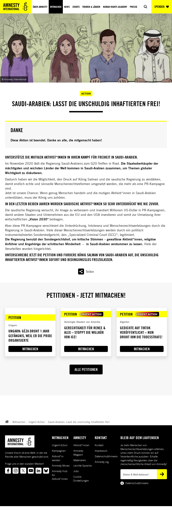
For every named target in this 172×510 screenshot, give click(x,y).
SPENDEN (161, 7)
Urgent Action (37, 422)
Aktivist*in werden (57, 458)
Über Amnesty (40, 6)
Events (76, 6)
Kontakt (99, 445)
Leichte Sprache (82, 465)
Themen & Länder (91, 6)
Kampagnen (59, 450)
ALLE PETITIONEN (86, 369)
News (67, 6)
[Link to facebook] (8, 471)
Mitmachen (55, 6)
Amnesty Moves (61, 465)
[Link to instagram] (15, 471)
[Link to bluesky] (46, 471)
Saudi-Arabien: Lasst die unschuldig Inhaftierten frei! (79, 422)
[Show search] (145, 6)
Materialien (79, 460)
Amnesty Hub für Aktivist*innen (60, 475)
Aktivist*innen (81, 445)
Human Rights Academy (115, 6)
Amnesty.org (102, 461)
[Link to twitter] (23, 471)
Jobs (76, 471)
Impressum (101, 450)
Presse (133, 6)
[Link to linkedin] (38, 471)
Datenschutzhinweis (106, 456)
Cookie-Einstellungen (81, 478)
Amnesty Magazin (78, 452)
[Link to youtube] (31, 471)
